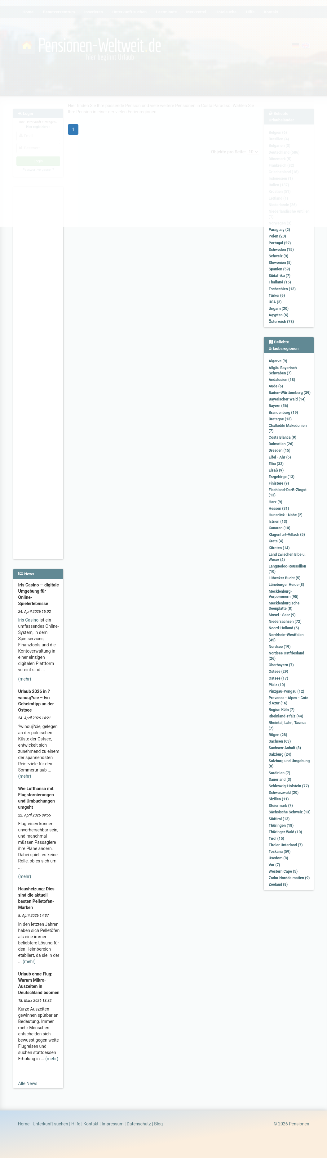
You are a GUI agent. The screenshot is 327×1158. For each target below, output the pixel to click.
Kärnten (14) (279, 548)
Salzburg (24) (280, 754)
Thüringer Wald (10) (285, 832)
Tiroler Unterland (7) (286, 845)
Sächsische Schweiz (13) (290, 812)
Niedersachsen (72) (285, 621)
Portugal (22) (280, 243)
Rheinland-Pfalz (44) (286, 716)
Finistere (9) (279, 483)
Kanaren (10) (279, 528)
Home (24, 1123)
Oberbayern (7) (281, 665)
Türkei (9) (277, 295)
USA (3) (275, 302)
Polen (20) (277, 236)
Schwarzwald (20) (283, 792)
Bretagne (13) (280, 419)
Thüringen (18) (281, 825)
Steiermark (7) (281, 805)
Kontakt (90, 1123)
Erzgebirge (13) (281, 477)
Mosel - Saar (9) (282, 615)
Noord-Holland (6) (284, 628)
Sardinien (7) (279, 773)
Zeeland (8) (278, 884)
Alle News (28, 1083)
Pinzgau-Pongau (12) (286, 691)
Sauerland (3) (280, 779)
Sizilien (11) (279, 799)
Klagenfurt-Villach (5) (287, 534)
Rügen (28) (278, 735)
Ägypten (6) (278, 315)
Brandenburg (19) (283, 412)
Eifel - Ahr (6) (280, 457)
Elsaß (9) (276, 470)
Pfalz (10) (277, 685)
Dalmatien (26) (281, 444)
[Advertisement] (38, 280)
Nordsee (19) (280, 647)
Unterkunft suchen (50, 1123)
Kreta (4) (276, 541)
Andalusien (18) (282, 380)
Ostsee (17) (278, 678)
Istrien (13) (278, 521)
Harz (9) (275, 502)
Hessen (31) (279, 508)
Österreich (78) (281, 321)
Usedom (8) (278, 858)
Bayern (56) (278, 406)
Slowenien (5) (280, 262)
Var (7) (274, 865)
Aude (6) (276, 386)
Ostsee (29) (278, 671)
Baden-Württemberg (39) (290, 393)
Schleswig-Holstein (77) (289, 786)
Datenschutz (139, 1123)
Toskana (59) (280, 851)
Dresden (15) (279, 450)
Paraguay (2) (279, 230)
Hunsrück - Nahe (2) (286, 515)
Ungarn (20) (279, 308)
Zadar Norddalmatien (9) (289, 878)
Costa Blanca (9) (282, 437)
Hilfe (75, 1123)
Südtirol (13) (279, 819)
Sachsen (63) (280, 741)
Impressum (112, 1123)
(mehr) (24, 678)
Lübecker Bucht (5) (284, 578)
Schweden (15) (281, 249)
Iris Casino (28, 619)
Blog (158, 1123)
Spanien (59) (279, 269)
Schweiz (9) (278, 256)
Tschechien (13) (282, 289)
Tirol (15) (276, 838)
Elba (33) (276, 464)
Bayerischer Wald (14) (287, 399)
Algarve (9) (278, 361)
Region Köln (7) (281, 710)
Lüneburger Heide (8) (286, 584)
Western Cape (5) (283, 871)
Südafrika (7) (279, 276)
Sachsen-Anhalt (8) (285, 748)
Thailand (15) (280, 282)
